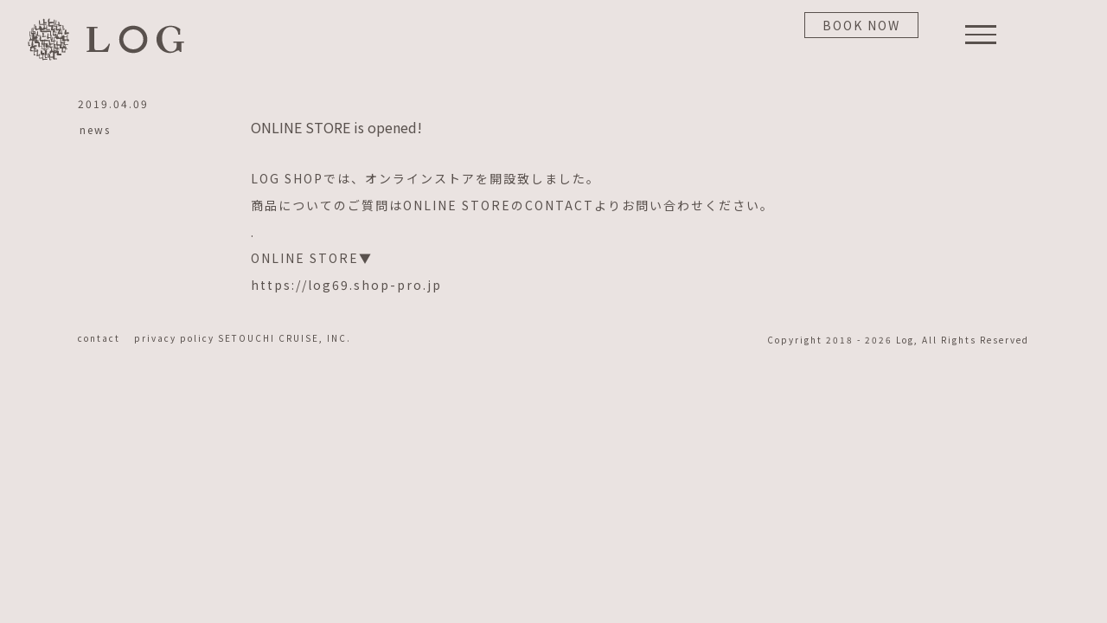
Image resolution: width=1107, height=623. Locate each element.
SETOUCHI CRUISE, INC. (284, 337)
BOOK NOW (861, 25)
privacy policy (176, 337)
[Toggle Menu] (981, 34)
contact (104, 337)
